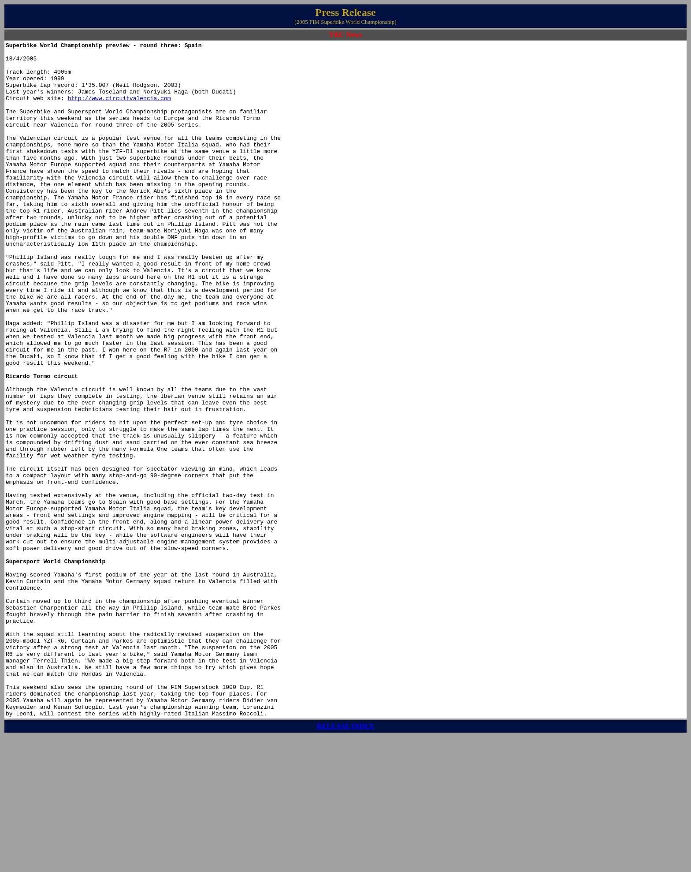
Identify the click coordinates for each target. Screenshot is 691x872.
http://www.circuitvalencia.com (119, 110)
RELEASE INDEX (345, 861)
